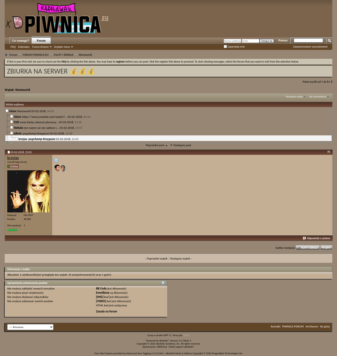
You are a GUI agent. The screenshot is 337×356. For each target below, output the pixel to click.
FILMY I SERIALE (63, 54)
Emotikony (102, 292)
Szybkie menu (62, 46)
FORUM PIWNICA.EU (36, 54)
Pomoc (283, 40)
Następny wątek (180, 258)
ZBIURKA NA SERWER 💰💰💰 (51, 71)
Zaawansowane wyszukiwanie (310, 46)
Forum (41, 40)
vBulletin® (164, 340)
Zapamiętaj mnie (234, 46)
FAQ (13, 46)
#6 (328, 151)
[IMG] (100, 297)
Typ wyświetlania (318, 96)
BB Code (101, 288)
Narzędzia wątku (294, 96)
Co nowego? (20, 40)
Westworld (22, 90)
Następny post (182, 145)
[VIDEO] (101, 301)
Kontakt (276, 326)
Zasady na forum (106, 311)
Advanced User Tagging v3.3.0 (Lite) (145, 353)
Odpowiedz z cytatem (316, 238)
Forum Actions (40, 46)
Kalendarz (24, 46)
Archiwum (312, 326)
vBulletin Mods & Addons (178, 353)
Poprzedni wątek (157, 258)
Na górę (326, 247)
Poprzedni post (155, 145)
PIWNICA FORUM (293, 326)
